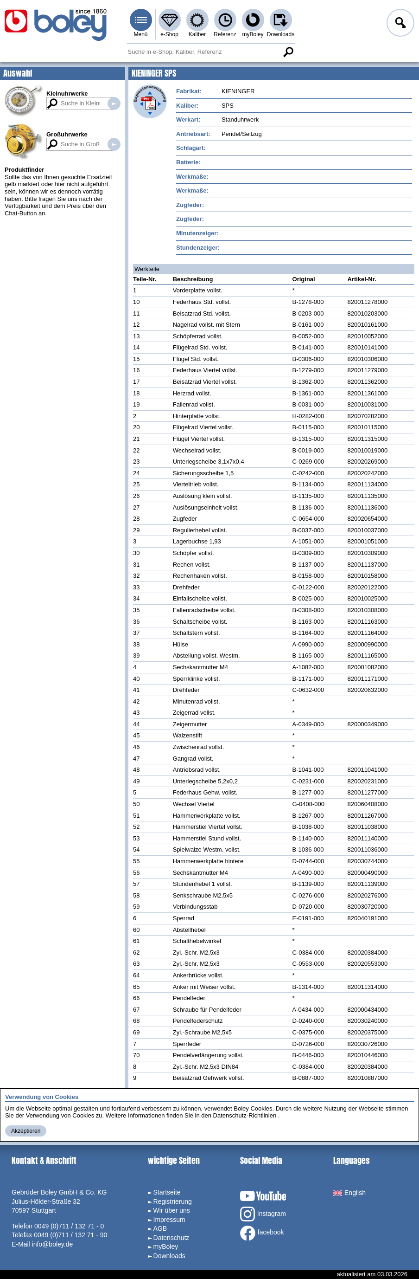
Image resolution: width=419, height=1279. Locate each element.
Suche (288, 51)
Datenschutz (171, 1237)
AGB (160, 1228)
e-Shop (169, 34)
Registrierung (172, 1201)
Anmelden (399, 24)
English (349, 1192)
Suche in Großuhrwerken (114, 144)
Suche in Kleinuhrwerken (114, 103)
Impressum (169, 1219)
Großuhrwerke (67, 134)
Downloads (280, 34)
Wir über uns (171, 1210)
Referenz (225, 34)
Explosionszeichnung (150, 101)
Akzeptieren (25, 1131)
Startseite (167, 1192)
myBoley (252, 34)
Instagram (263, 1214)
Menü (140, 34)
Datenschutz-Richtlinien (245, 1115)
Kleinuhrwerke (67, 93)
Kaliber (197, 34)
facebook (262, 1233)
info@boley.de (52, 1244)
